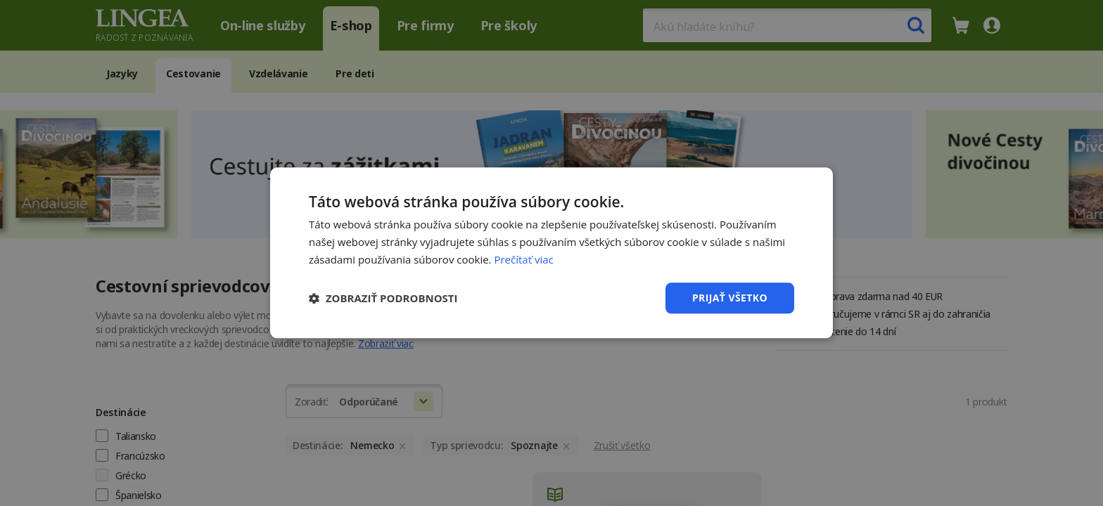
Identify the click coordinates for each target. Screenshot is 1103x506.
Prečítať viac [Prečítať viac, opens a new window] (523, 259)
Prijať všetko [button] (729, 297)
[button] (383, 298)
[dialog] (551, 253)
